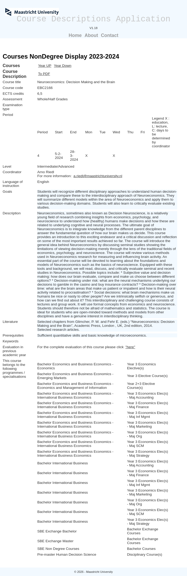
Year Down (62, 66)
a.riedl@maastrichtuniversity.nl (98, 176)
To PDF (44, 74)
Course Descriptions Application (94, 19)
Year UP (44, 66)
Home (75, 35)
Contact (109, 35)
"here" (130, 347)
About (91, 35)
